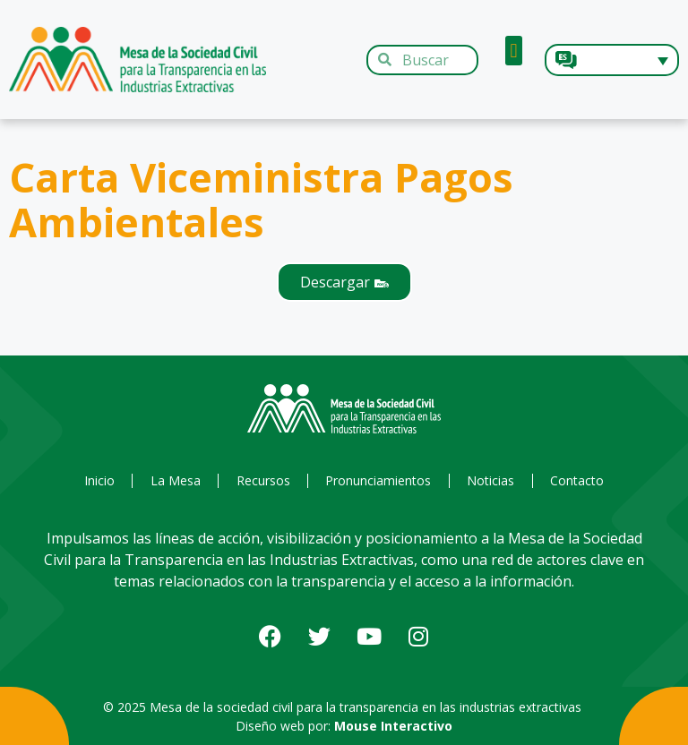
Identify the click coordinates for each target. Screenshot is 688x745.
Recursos (262, 480)
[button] (513, 50)
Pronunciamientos (379, 480)
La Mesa (174, 480)
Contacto (579, 480)
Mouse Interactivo (393, 725)
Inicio (97, 480)
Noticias (492, 480)
